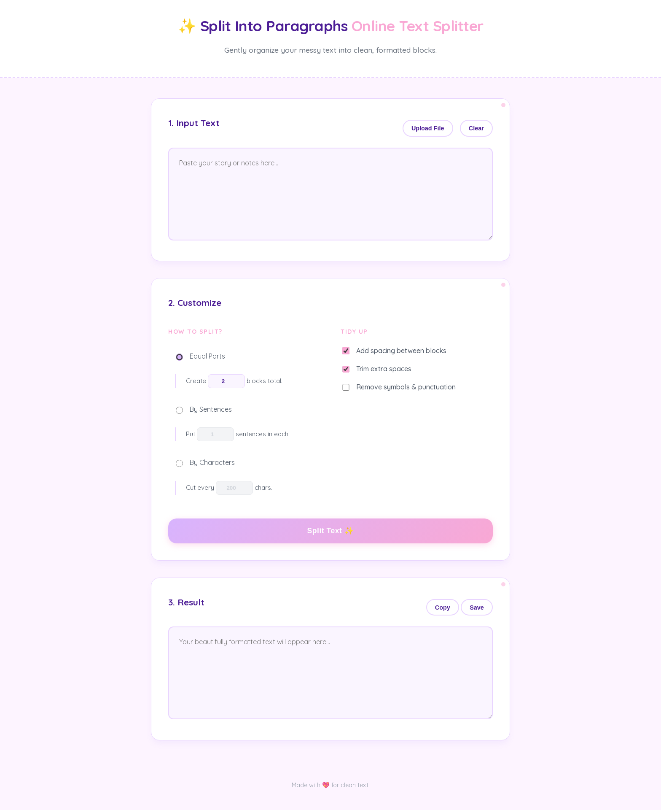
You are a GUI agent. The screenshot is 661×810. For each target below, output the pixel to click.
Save (477, 607)
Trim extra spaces (376, 368)
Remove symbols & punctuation (399, 387)
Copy (442, 607)
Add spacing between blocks (394, 350)
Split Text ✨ (330, 530)
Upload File (427, 128)
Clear (476, 128)
